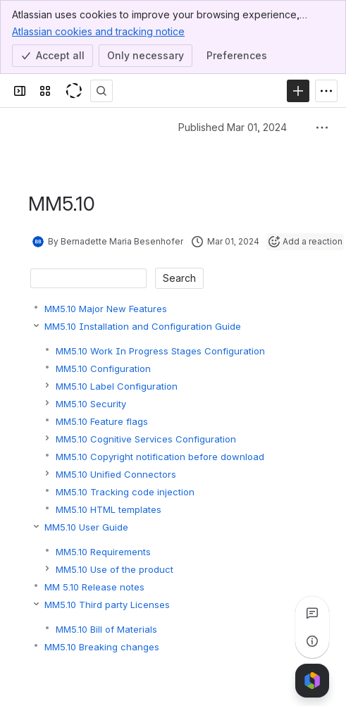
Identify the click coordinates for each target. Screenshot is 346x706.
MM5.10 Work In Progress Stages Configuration (160, 351)
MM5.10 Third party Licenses (107, 604)
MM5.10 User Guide (86, 527)
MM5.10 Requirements (103, 551)
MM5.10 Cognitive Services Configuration (146, 439)
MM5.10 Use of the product (114, 569)
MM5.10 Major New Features (105, 308)
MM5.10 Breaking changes (101, 646)
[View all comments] (312, 613)
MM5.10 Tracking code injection (125, 491)
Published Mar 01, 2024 (232, 127)
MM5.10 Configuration (103, 368)
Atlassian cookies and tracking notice (98, 31)
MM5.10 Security (91, 403)
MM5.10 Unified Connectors (116, 474)
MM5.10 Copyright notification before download (160, 456)
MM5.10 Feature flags (102, 421)
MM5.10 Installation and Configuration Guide (142, 326)
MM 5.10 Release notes (94, 587)
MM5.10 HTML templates (108, 509)
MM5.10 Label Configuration (117, 386)
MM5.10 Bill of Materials (106, 629)
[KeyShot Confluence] (73, 91)
